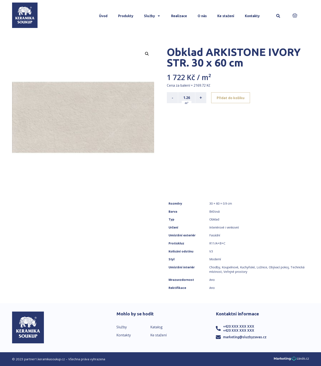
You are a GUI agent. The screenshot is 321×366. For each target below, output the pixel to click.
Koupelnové (230, 267)
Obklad (214, 219)
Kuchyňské (247, 267)
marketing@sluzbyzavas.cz (245, 337)
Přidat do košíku (231, 97)
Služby (152, 16)
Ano (212, 280)
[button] (278, 15)
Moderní (215, 259)
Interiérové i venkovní (224, 227)
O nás (202, 16)
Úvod (103, 16)
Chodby (214, 267)
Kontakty (252, 16)
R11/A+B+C (217, 243)
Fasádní (214, 235)
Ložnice (262, 267)
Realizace (179, 16)
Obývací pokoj (279, 267)
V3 (211, 251)
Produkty (125, 16)
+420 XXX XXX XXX (238, 326)
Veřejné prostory (235, 272)
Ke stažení (225, 16)
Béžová (214, 211)
